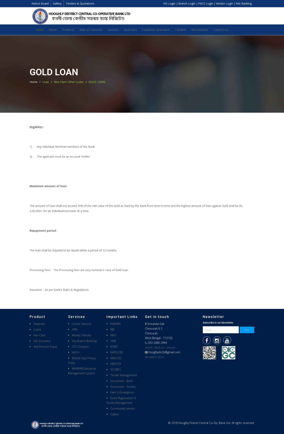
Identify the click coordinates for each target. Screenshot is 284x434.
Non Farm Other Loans (69, 82)
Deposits (39, 324)
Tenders (180, 30)
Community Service (122, 408)
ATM (74, 329)
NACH (75, 352)
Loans (37, 329)
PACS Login (206, 3)
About (53, 30)
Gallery (57, 3)
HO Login (169, 3)
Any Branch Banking (84, 341)
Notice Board (40, 3)
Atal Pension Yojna (45, 347)
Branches (130, 30)
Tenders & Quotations (80, 3)
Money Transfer (82, 335)
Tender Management (123, 375)
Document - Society (122, 386)
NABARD (115, 324)
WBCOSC (116, 358)
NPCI (113, 335)
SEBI (113, 341)
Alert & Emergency (122, 392)
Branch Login (187, 3)
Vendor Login (225, 3)
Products (68, 30)
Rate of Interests (91, 30)
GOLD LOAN (97, 82)
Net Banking (244, 3)
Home (39, 30)
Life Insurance (42, 341)
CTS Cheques (80, 347)
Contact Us (220, 30)
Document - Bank (121, 381)
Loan (45, 82)
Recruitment (199, 30)
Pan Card (39, 335)
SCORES (115, 369)
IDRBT (114, 347)
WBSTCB (115, 364)
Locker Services (82, 324)
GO (247, 330)
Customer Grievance (156, 30)
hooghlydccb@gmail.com (164, 352)
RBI (112, 329)
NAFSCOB (116, 352)
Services (113, 30)
